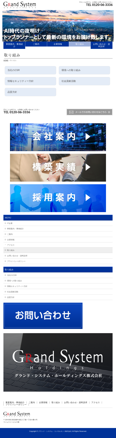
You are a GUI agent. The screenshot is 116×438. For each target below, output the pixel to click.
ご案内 (10, 234)
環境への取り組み (14, 281)
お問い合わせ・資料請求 (17, 256)
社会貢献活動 (12, 292)
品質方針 (10, 297)
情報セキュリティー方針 (17, 286)
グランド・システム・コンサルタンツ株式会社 (55, 431)
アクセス (10, 245)
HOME (5, 60)
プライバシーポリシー (16, 261)
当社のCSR (12, 275)
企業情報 (10, 240)
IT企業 (9, 223)
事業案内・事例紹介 (15, 229)
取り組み (10, 250)
